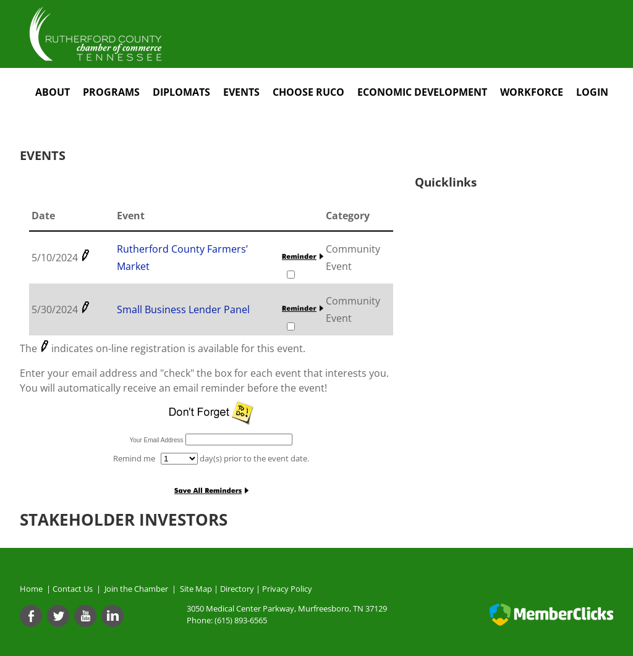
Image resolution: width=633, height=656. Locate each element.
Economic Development (422, 92)
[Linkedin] (112, 616)
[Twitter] (58, 616)
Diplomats (181, 92)
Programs (111, 92)
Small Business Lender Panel (183, 309)
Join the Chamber (135, 588)
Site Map (196, 588)
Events (241, 92)
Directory (237, 588)
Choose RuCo (308, 92)
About (52, 92)
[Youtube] (85, 616)
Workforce (531, 92)
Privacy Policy (287, 588)
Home (31, 588)
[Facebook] (31, 616)
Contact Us (74, 588)
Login (592, 92)
